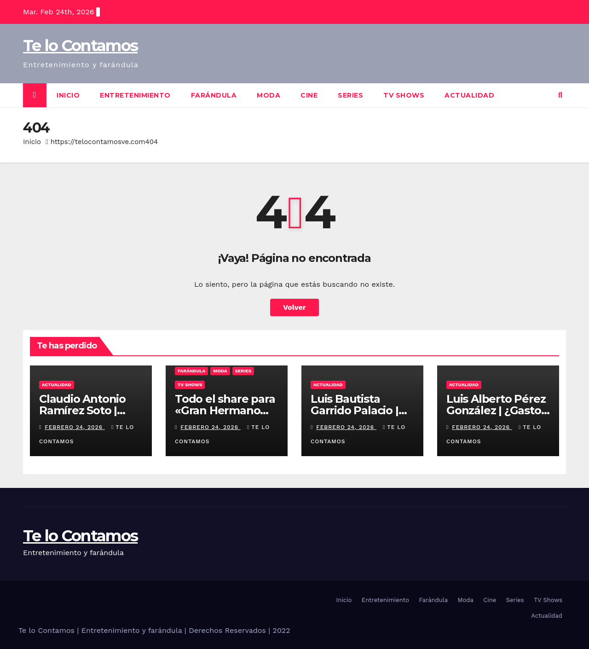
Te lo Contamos (80, 45)
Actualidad (469, 95)
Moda (268, 95)
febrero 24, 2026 (75, 427)
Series (350, 95)
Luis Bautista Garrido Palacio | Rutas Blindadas (354, 410)
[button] (560, 95)
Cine (309, 95)
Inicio (68, 95)
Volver (294, 307)
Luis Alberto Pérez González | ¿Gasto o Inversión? (495, 410)
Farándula (214, 95)
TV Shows (403, 95)
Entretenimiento (135, 95)
